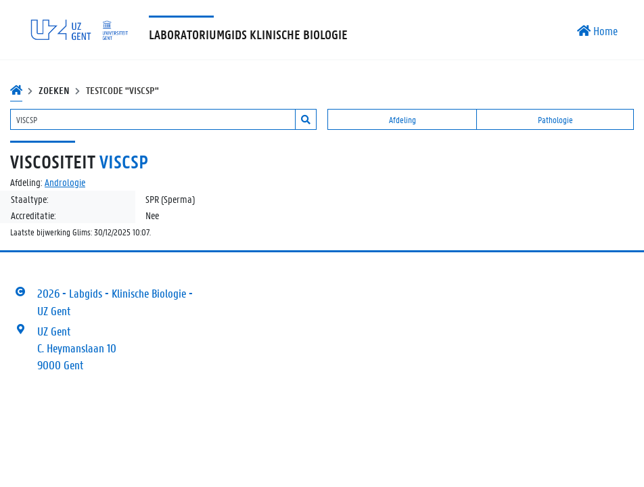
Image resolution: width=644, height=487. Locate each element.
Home (597, 30)
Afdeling (402, 119)
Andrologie (65, 182)
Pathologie (555, 119)
